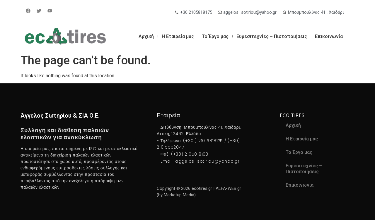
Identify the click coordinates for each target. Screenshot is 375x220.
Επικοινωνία (329, 36)
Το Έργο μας (215, 36)
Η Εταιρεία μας (178, 36)
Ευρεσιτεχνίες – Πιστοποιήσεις (271, 36)
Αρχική (146, 36)
